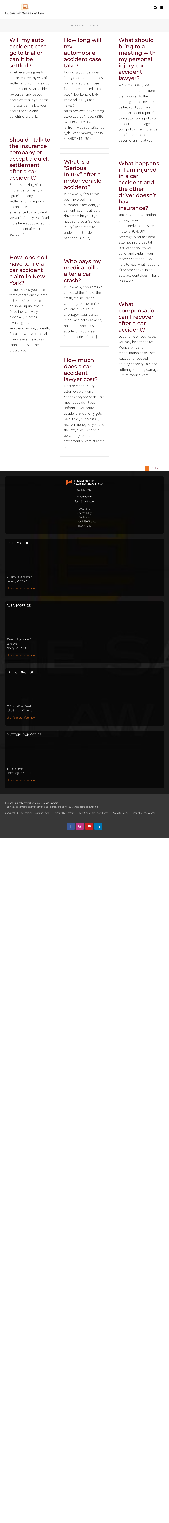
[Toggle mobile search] (155, 7)
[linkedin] (98, 826)
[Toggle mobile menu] (162, 7)
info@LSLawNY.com (84, 502)
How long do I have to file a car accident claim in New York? (28, 270)
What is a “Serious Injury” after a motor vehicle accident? (82, 174)
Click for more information (21, 588)
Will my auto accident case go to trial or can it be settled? (28, 53)
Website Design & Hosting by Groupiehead (134, 813)
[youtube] (89, 826)
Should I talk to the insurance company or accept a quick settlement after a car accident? (29, 158)
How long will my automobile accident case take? (82, 53)
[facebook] (71, 826)
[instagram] (80, 826)
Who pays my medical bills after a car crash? (82, 271)
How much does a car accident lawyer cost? (81, 369)
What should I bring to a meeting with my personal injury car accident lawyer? (138, 59)
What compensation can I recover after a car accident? (138, 317)
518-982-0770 (84, 497)
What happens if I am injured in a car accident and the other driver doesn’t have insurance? (139, 185)
